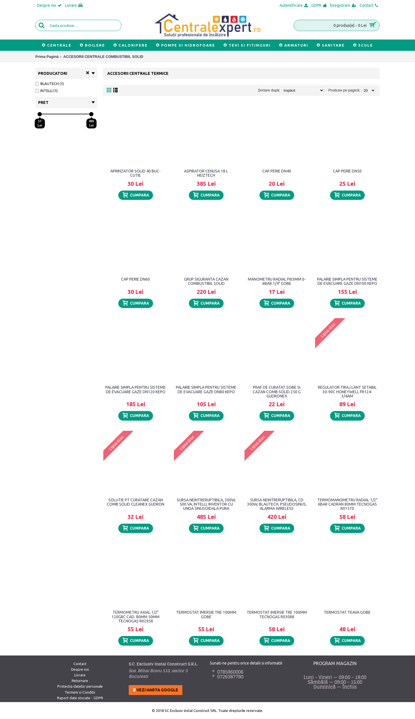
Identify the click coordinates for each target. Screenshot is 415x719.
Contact (79, 664)
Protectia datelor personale (80, 686)
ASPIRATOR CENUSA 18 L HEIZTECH (206, 173)
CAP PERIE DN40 (276, 171)
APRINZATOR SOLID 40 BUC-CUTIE (135, 173)
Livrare (80, 675)
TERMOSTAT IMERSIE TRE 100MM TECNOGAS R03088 (277, 614)
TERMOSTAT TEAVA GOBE (347, 612)
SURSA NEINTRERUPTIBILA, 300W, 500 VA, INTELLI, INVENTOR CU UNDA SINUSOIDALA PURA (206, 504)
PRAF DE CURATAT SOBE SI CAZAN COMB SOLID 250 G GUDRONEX (277, 391)
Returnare (80, 681)
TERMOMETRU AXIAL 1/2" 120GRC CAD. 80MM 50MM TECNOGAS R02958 (136, 616)
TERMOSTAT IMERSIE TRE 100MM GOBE (206, 614)
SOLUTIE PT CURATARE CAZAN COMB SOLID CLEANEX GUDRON (135, 502)
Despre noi (80, 669)
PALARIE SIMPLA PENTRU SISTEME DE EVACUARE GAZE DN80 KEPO (206, 389)
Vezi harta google (155, 690)
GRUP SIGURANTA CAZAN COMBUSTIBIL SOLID (206, 281)
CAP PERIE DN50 (347, 171)
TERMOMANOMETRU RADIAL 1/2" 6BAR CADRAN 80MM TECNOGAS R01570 (347, 504)
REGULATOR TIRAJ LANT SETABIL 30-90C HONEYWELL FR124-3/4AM (347, 391)
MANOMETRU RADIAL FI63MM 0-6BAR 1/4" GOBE (277, 281)
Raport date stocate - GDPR (80, 698)
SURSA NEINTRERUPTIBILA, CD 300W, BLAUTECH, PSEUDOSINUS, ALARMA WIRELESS (277, 504)
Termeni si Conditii (80, 692)
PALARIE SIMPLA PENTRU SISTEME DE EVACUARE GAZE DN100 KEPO (347, 281)
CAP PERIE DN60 (135, 279)
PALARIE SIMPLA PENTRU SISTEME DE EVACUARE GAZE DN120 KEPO (135, 389)
